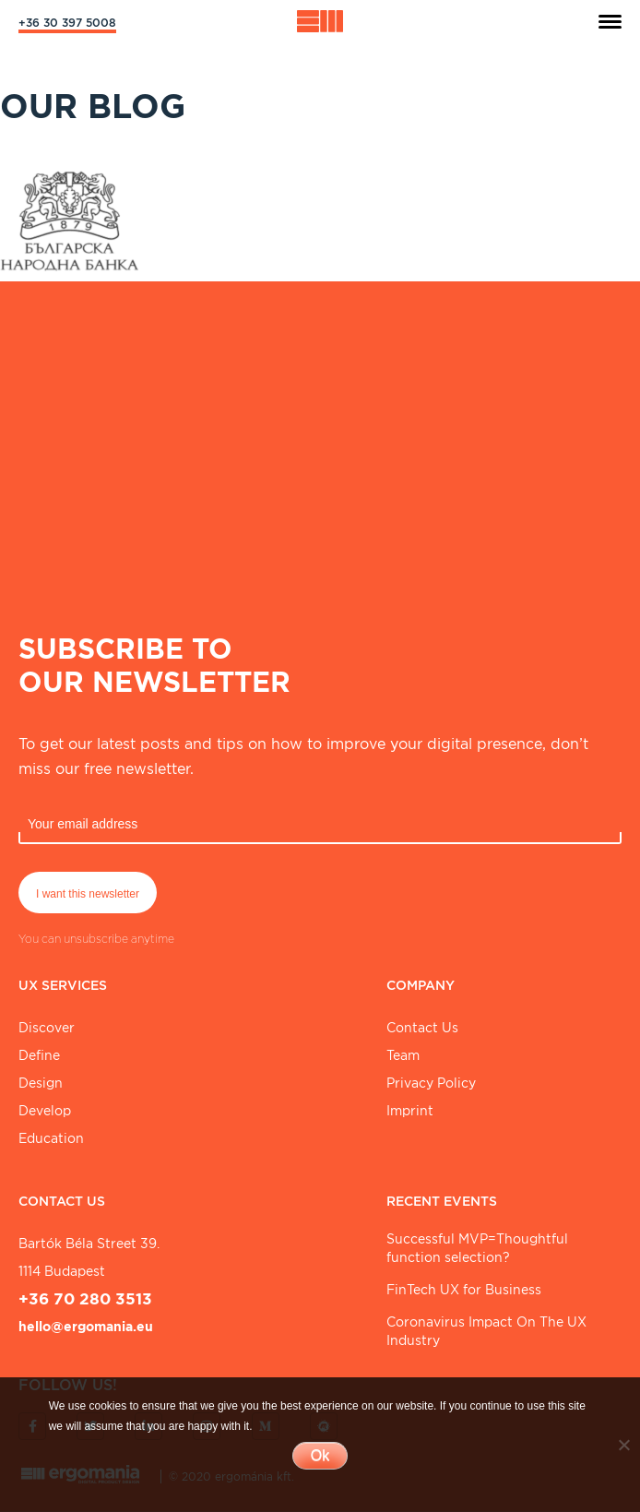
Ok (320, 1455)
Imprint (409, 1110)
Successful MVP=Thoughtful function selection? (477, 1248)
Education (51, 1138)
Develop (44, 1110)
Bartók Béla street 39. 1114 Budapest (89, 1257)
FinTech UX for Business (463, 1289)
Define (39, 1055)
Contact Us (422, 1027)
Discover (46, 1027)
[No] (623, 1444)
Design (40, 1083)
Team (403, 1055)
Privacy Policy (431, 1083)
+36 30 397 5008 (67, 23)
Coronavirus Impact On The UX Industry (486, 1331)
